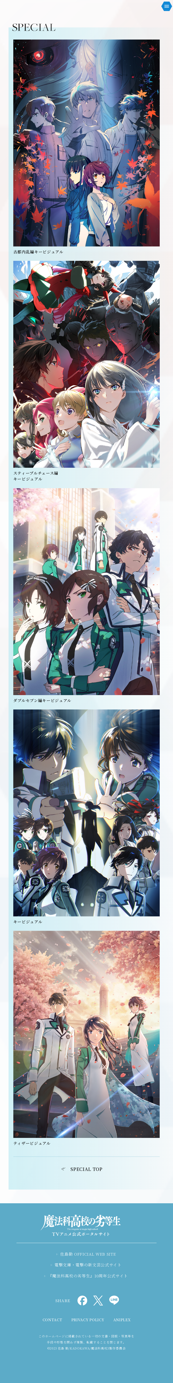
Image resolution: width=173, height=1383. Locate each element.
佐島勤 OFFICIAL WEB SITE (88, 1254)
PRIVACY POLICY (87, 1319)
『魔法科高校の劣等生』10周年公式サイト (88, 1276)
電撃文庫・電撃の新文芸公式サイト (88, 1265)
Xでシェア (98, 1300)
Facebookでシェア (82, 1300)
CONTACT (52, 1319)
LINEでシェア (114, 1300)
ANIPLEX (122, 1319)
